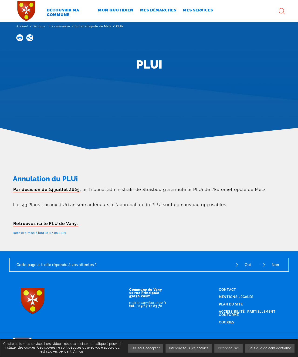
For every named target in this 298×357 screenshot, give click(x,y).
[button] (19, 37)
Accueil (22, 26)
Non (275, 265)
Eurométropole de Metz (93, 26)
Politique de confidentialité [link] (269, 348)
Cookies (226, 322)
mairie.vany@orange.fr (147, 303)
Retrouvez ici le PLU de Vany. (45, 223)
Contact (227, 289)
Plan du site (231, 304)
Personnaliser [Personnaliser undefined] (228, 348)
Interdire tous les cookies (188, 348)
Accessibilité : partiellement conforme (247, 313)
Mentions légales (236, 297)
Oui (248, 265)
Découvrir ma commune (51, 26)
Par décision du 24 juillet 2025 (46, 189)
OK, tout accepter (146, 348)
